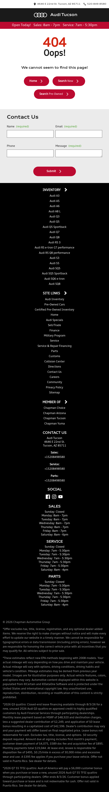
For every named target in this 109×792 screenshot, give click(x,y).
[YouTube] (60, 497)
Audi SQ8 (54, 284)
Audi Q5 (54, 222)
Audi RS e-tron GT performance (54, 247)
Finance (54, 330)
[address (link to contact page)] (57, 4)
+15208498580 (55, 457)
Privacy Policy (54, 387)
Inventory (52, 190)
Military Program (54, 335)
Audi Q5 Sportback (54, 227)
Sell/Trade (54, 325)
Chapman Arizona (54, 413)
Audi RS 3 (54, 242)
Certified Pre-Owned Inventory (54, 310)
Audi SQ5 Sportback (54, 273)
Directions (54, 366)
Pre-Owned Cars (54, 304)
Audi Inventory (54, 299)
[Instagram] (54, 497)
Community (54, 382)
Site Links (52, 293)
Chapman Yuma (54, 423)
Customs (54, 356)
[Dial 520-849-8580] (94, 4)
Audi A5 (55, 201)
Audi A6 (55, 206)
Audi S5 (54, 263)
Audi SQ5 (54, 268)
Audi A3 (55, 196)
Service (54, 341)
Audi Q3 (54, 216)
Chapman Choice (54, 408)
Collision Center (54, 361)
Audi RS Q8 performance (54, 253)
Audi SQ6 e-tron (54, 279)
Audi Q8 (54, 237)
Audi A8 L (55, 211)
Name (18, 126)
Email (66, 126)
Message (68, 146)
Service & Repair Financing (55, 346)
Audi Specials (54, 320)
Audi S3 (54, 258)
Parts (54, 351)
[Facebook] (48, 497)
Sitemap (54, 392)
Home (54, 315)
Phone (11, 146)
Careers (54, 377)
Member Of (51, 402)
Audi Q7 (54, 232)
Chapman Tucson (54, 418)
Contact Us (54, 372)
